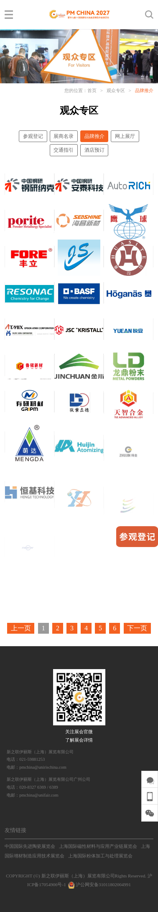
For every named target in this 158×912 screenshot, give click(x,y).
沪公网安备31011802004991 (98, 884)
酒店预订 (94, 150)
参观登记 (33, 136)
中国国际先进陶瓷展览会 (30, 846)
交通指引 (64, 150)
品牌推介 (144, 90)
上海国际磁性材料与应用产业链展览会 (98, 846)
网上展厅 (125, 136)
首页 (92, 90)
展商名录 (64, 136)
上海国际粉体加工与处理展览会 (100, 855)
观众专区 (116, 90)
